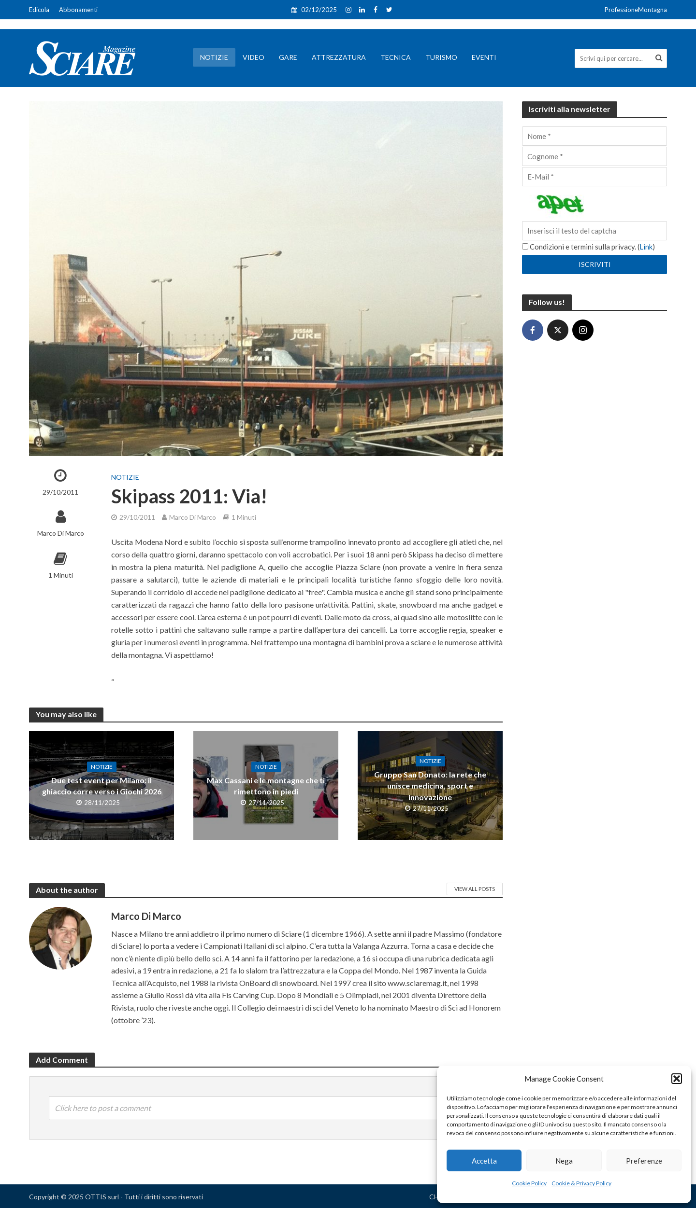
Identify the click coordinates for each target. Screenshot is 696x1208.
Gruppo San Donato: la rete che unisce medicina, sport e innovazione (430, 785)
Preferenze (644, 1160)
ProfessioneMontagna (636, 10)
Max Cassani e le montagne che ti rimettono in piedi (266, 786)
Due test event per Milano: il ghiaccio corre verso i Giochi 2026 (101, 786)
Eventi (484, 57)
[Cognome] (594, 156)
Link (645, 246)
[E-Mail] (594, 176)
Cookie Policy (529, 1183)
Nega (564, 1160)
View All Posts (474, 889)
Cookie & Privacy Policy (581, 1183)
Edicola (39, 10)
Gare (288, 57)
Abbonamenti (78, 10)
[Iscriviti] (594, 264)
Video (253, 57)
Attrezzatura (339, 57)
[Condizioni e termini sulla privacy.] (525, 246)
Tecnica (395, 57)
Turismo (441, 57)
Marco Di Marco (60, 533)
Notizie (214, 57)
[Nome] (594, 136)
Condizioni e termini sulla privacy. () (588, 246)
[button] (677, 1078)
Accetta (484, 1160)
